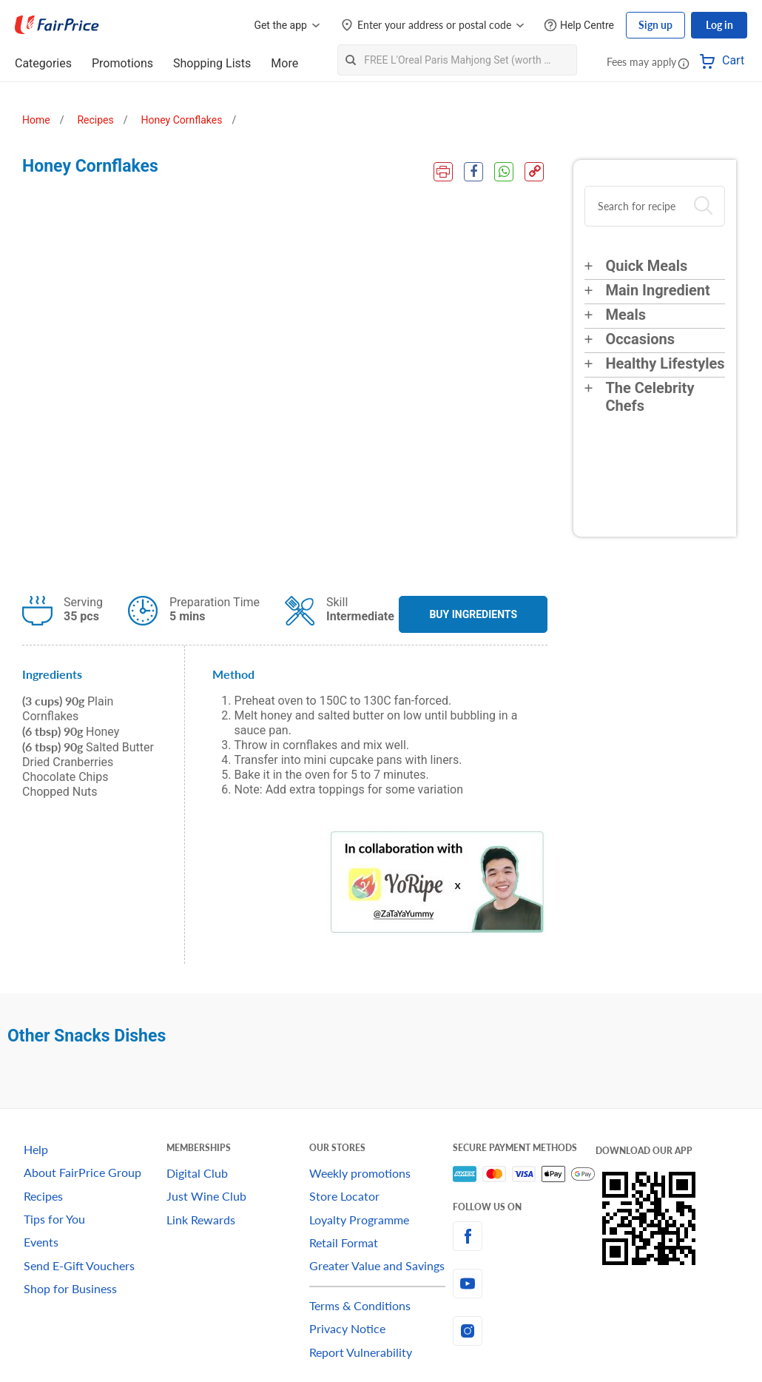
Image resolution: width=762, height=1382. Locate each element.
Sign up (655, 25)
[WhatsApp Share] (503, 171)
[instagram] (524, 1331)
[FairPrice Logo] (57, 25)
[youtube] (524, 1283)
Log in (719, 25)
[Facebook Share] (473, 171)
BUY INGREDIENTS (473, 614)
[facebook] (524, 1236)
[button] (683, 63)
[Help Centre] (579, 26)
